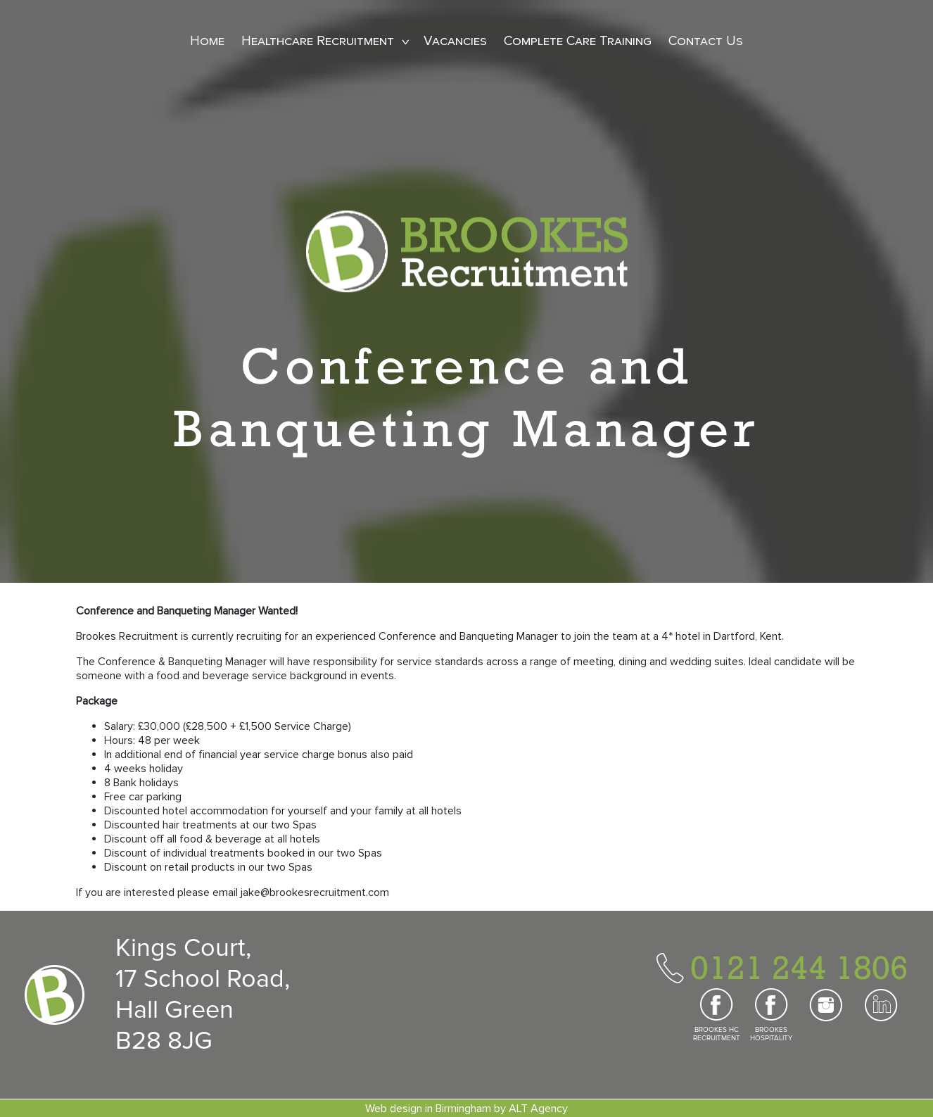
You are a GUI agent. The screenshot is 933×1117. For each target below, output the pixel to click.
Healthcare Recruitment (317, 41)
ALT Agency (538, 1109)
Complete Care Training (578, 41)
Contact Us (705, 41)
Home (207, 41)
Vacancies (455, 41)
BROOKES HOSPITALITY (771, 1034)
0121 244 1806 (799, 967)
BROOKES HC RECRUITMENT (716, 1034)
